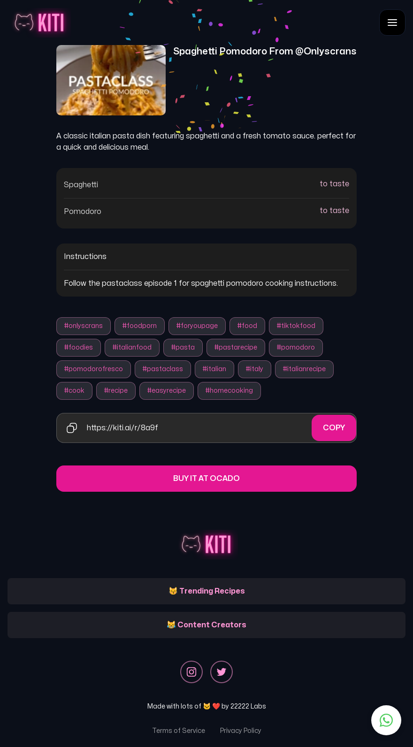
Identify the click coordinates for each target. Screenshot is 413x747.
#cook (74, 391)
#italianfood (132, 347)
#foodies (78, 347)
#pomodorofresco (93, 369)
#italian (214, 369)
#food (247, 326)
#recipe (116, 391)
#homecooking (229, 391)
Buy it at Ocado (206, 478)
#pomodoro (296, 347)
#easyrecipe (166, 391)
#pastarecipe (235, 347)
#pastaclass (163, 369)
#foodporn (139, 326)
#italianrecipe (304, 369)
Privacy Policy (240, 731)
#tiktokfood (296, 326)
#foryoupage (197, 326)
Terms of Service (178, 731)
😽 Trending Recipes (206, 591)
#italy (254, 369)
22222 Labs (248, 706)
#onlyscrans (83, 326)
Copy (334, 428)
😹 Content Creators (206, 625)
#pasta (183, 347)
